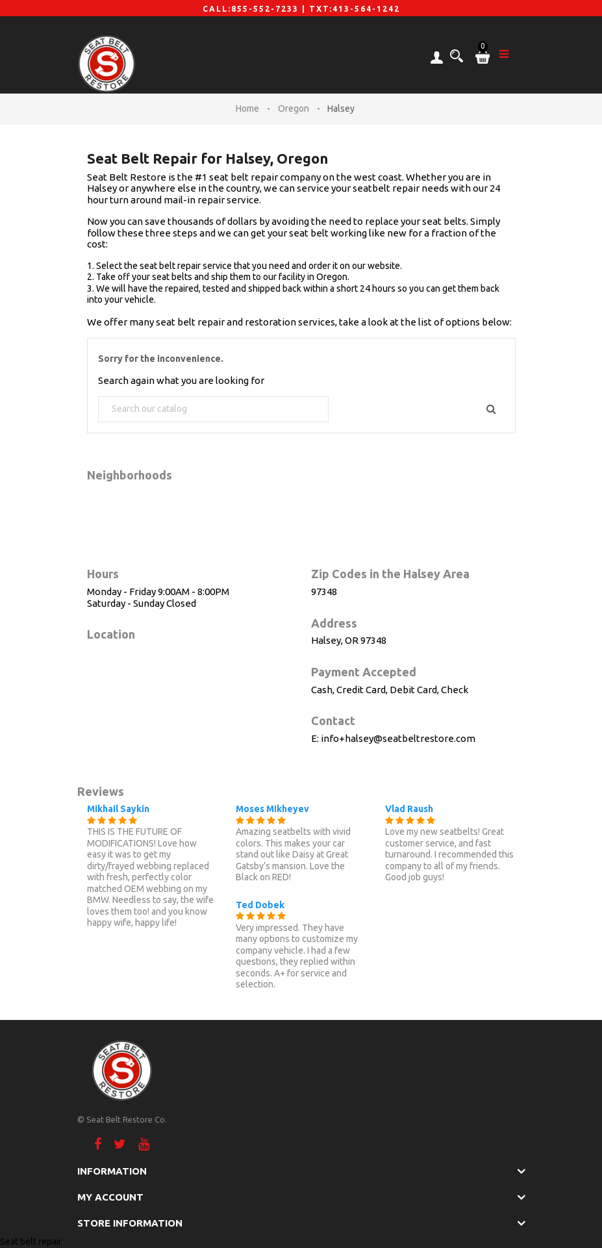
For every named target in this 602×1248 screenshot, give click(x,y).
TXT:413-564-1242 (354, 9)
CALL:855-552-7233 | (256, 9)
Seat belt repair (31, 1241)
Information (112, 1171)
